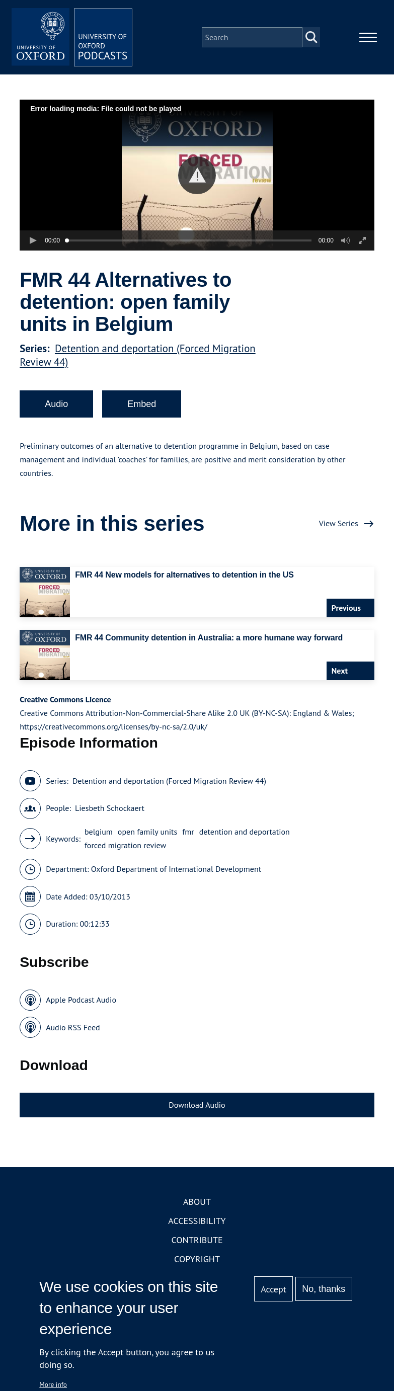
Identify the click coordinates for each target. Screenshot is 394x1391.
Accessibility (196, 1220)
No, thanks (323, 1289)
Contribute (196, 1240)
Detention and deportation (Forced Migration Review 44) (169, 781)
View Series (338, 523)
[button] (197, 175)
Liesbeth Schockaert (109, 808)
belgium (99, 832)
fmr (188, 832)
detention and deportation (244, 832)
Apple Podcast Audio (81, 1000)
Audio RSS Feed (73, 1027)
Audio (56, 404)
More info (53, 1384)
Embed (141, 404)
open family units (147, 832)
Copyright (197, 1259)
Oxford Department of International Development (176, 869)
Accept (273, 1289)
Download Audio (197, 1105)
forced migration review (125, 845)
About (197, 1201)
